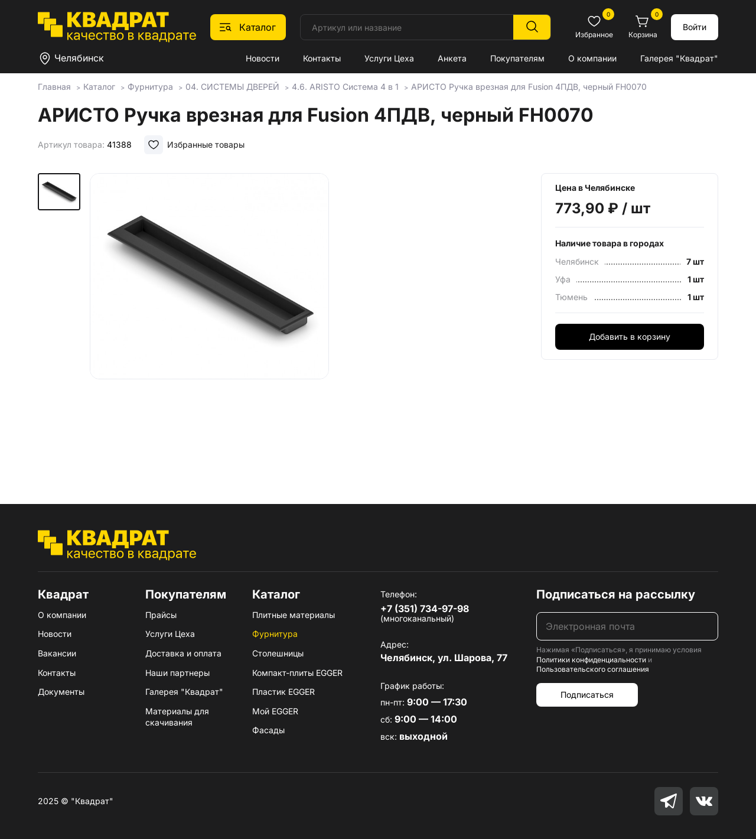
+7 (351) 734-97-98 (424, 608)
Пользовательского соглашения (592, 669)
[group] (209, 321)
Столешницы (278, 653)
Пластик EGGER (283, 692)
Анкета (452, 58)
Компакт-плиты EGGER (297, 673)
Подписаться (587, 695)
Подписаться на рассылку (615, 594)
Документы (61, 692)
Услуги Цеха (389, 58)
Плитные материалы (293, 615)
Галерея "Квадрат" (679, 58)
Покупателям (517, 58)
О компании (592, 58)
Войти (694, 27)
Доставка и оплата (183, 653)
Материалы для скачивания (177, 717)
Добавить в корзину (629, 336)
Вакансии (57, 653)
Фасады (268, 730)
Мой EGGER (275, 711)
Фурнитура (275, 634)
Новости (262, 58)
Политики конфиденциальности (591, 659)
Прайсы (161, 615)
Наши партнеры (177, 673)
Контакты (322, 58)
